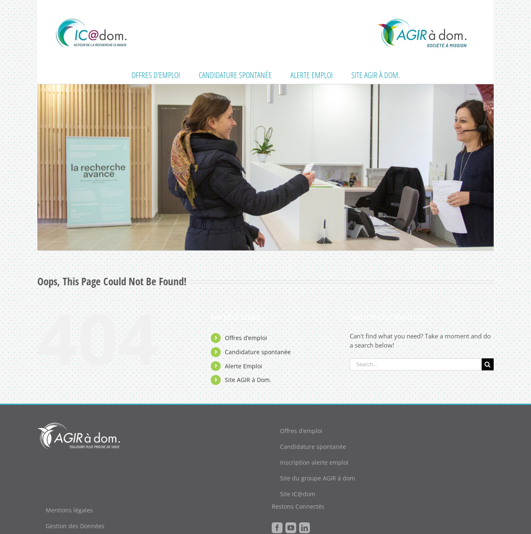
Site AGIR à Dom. (248, 380)
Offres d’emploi (246, 338)
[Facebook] (277, 527)
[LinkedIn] (304, 527)
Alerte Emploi (243, 366)
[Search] (488, 364)
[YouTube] (290, 527)
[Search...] (416, 364)
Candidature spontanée (258, 352)
